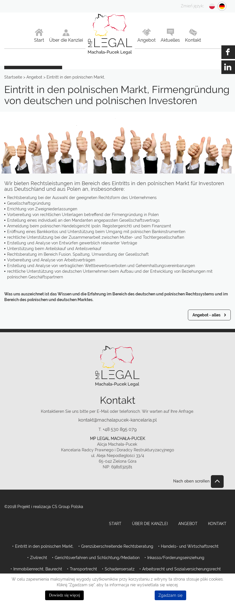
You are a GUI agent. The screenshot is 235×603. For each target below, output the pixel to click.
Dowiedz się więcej (64, 595)
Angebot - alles (206, 315)
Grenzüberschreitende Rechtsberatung (117, 546)
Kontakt (217, 523)
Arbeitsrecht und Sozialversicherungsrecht (181, 569)
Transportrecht (83, 569)
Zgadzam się (170, 595)
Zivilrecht (38, 557)
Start (115, 523)
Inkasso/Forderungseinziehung (175, 557)
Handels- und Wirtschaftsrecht (190, 546)
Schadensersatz (120, 569)
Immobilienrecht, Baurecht (37, 569)
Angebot (188, 523)
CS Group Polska (67, 506)
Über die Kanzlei (150, 523)
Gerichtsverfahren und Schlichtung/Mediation (97, 557)
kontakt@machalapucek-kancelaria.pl (117, 420)
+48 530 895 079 (120, 429)
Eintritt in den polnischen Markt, (44, 546)
